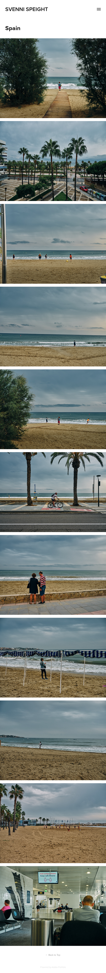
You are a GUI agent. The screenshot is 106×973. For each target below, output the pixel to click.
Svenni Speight (26, 9)
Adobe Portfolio (59, 967)
